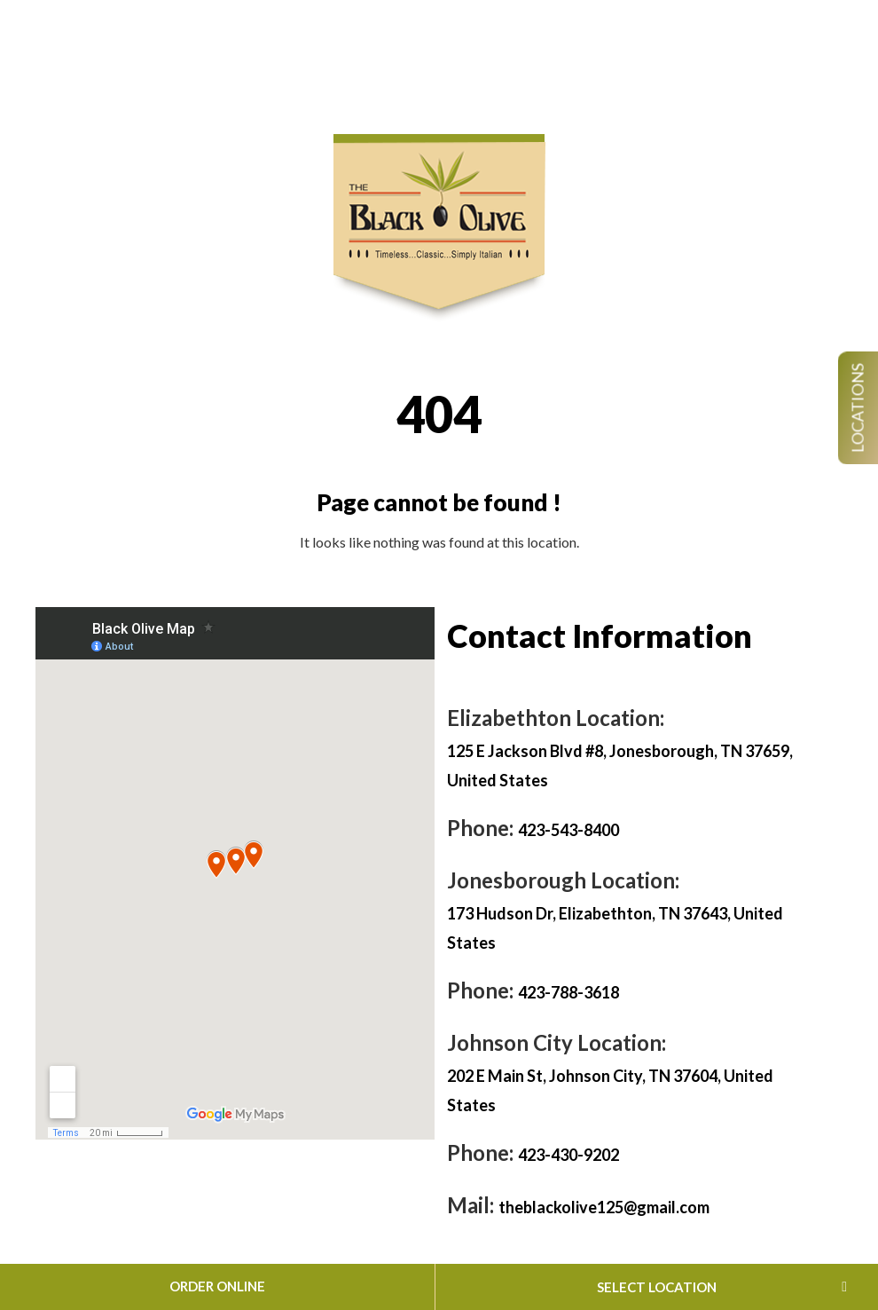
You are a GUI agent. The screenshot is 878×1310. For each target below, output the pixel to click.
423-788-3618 (568, 992)
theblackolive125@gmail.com (603, 1207)
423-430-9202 (568, 1154)
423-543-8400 (568, 830)
